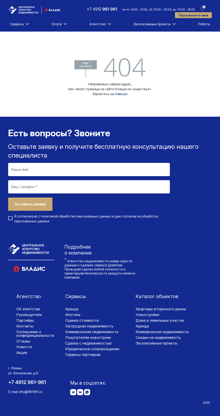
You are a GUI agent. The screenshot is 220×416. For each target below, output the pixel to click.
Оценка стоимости (82, 320)
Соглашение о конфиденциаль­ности (35, 334)
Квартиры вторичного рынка (161, 309)
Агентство (97, 24)
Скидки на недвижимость (158, 337)
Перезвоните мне (193, 15)
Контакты (24, 326)
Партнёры (25, 320)
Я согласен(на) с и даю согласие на (86, 218)
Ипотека (72, 315)
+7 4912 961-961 (27, 382)
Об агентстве (28, 309)
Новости (24, 347)
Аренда (71, 309)
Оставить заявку (30, 204)
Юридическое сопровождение (92, 349)
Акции (21, 352)
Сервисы (17, 24)
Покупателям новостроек (88, 337)
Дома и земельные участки (160, 320)
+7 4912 (102, 9)
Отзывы (23, 341)
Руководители (29, 315)
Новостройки (147, 315)
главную (121, 94)
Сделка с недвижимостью (88, 343)
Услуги (56, 24)
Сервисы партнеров (82, 354)
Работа (204, 24)
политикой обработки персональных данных (76, 216)
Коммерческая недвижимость (91, 332)
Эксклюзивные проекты (152, 24)
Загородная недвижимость (89, 326)
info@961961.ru (30, 392)
